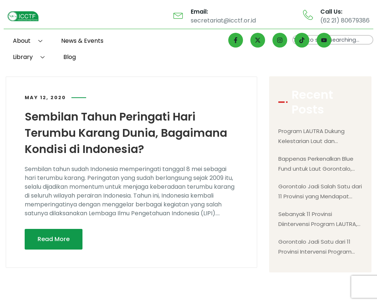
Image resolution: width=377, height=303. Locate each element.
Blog (69, 57)
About (30, 40)
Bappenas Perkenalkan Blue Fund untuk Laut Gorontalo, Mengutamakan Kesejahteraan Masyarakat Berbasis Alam (315, 164)
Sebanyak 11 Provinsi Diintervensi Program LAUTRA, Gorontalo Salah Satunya (317, 219)
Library (31, 57)
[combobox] (332, 40)
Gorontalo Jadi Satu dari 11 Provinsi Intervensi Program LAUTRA (315, 247)
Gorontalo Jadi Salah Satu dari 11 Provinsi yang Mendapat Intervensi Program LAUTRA (320, 191)
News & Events (82, 40)
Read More (54, 239)
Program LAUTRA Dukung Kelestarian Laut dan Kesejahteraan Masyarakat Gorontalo (315, 136)
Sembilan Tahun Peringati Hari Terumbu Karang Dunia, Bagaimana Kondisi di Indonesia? (126, 133)
